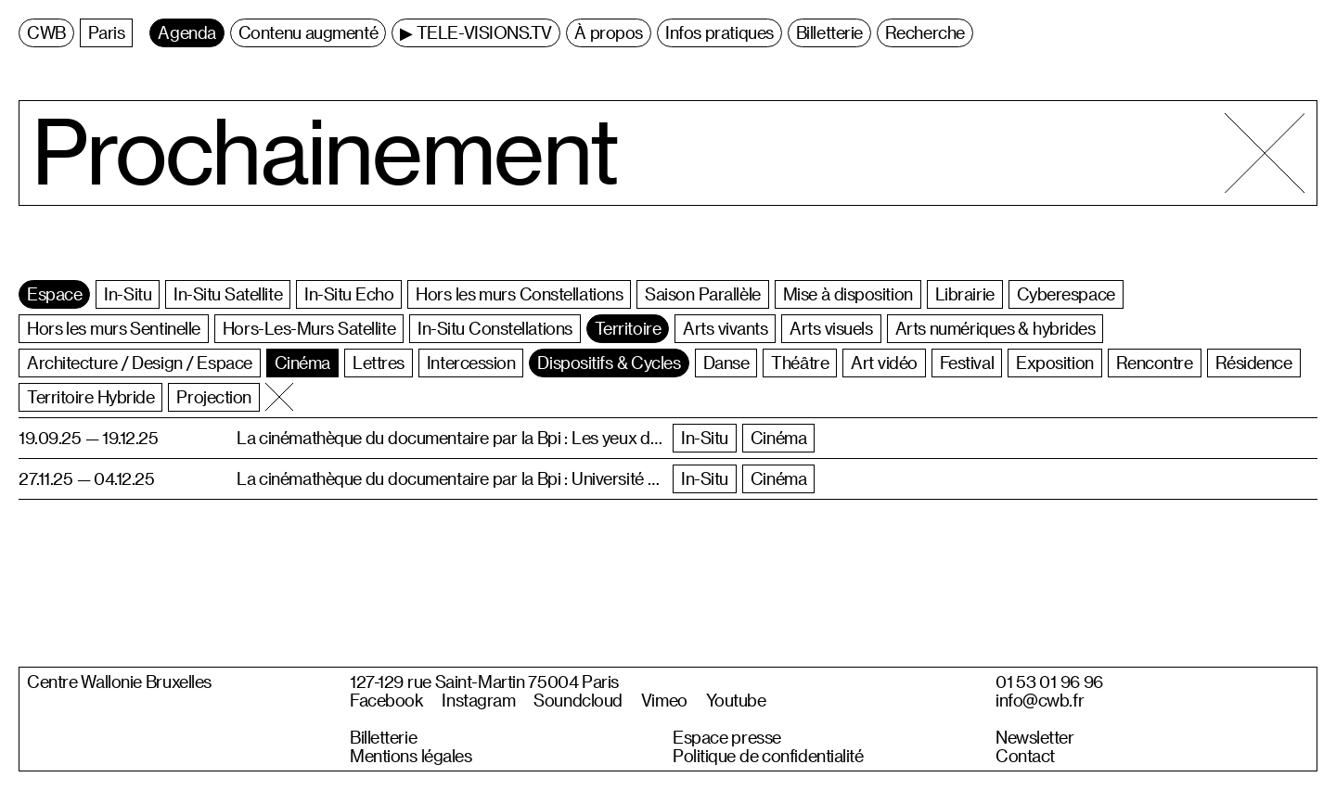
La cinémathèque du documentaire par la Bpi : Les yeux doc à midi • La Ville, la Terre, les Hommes (450, 437)
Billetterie (383, 737)
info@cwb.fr (1040, 700)
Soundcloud (578, 700)
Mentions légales (410, 755)
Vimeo (664, 700)
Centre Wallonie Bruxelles (119, 681)
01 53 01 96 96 (1049, 681)
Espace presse (727, 737)
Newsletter (1035, 737)
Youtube (736, 700)
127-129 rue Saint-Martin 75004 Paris (484, 681)
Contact (1025, 755)
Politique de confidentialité (768, 755)
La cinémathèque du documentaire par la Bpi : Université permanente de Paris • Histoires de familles (450, 478)
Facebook (386, 700)
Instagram (478, 700)
